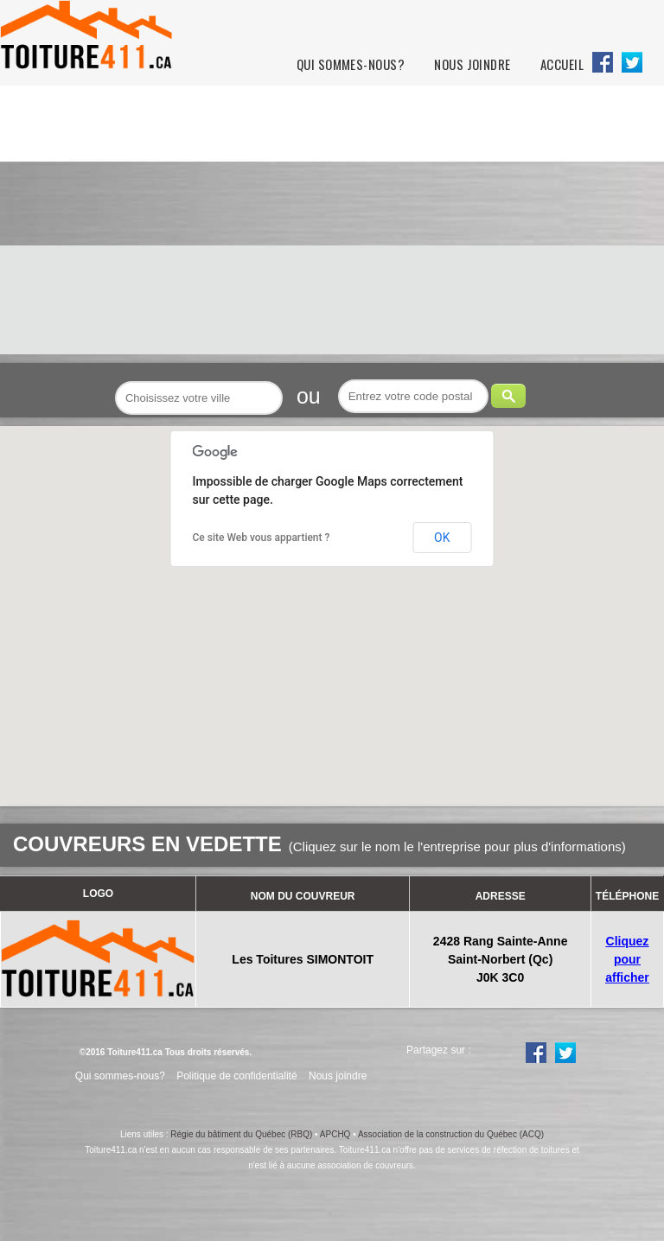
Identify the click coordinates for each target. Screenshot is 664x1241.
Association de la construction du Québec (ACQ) (451, 1134)
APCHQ (335, 1134)
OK (442, 537)
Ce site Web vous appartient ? (261, 537)
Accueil (562, 64)
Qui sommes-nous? (351, 64)
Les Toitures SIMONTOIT (303, 959)
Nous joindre (472, 64)
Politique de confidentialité (236, 1076)
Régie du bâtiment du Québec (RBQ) (241, 1134)
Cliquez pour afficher (627, 959)
